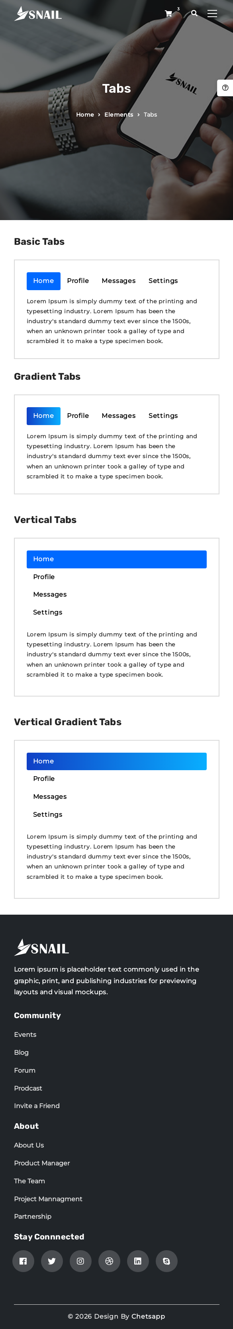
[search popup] (194, 13)
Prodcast (28, 1088)
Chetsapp (148, 1316)
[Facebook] (23, 1261)
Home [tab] (43, 281)
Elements (118, 114)
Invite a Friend (37, 1106)
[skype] (167, 1261)
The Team (29, 1181)
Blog (21, 1052)
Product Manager (42, 1163)
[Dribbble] (109, 1261)
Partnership (32, 1216)
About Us (29, 1145)
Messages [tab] (118, 281)
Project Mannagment (48, 1199)
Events (25, 1034)
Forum (24, 1070)
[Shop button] (168, 14)
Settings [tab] (163, 281)
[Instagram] (81, 1261)
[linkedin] (138, 1261)
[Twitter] (52, 1261)
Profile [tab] (78, 281)
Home (85, 114)
